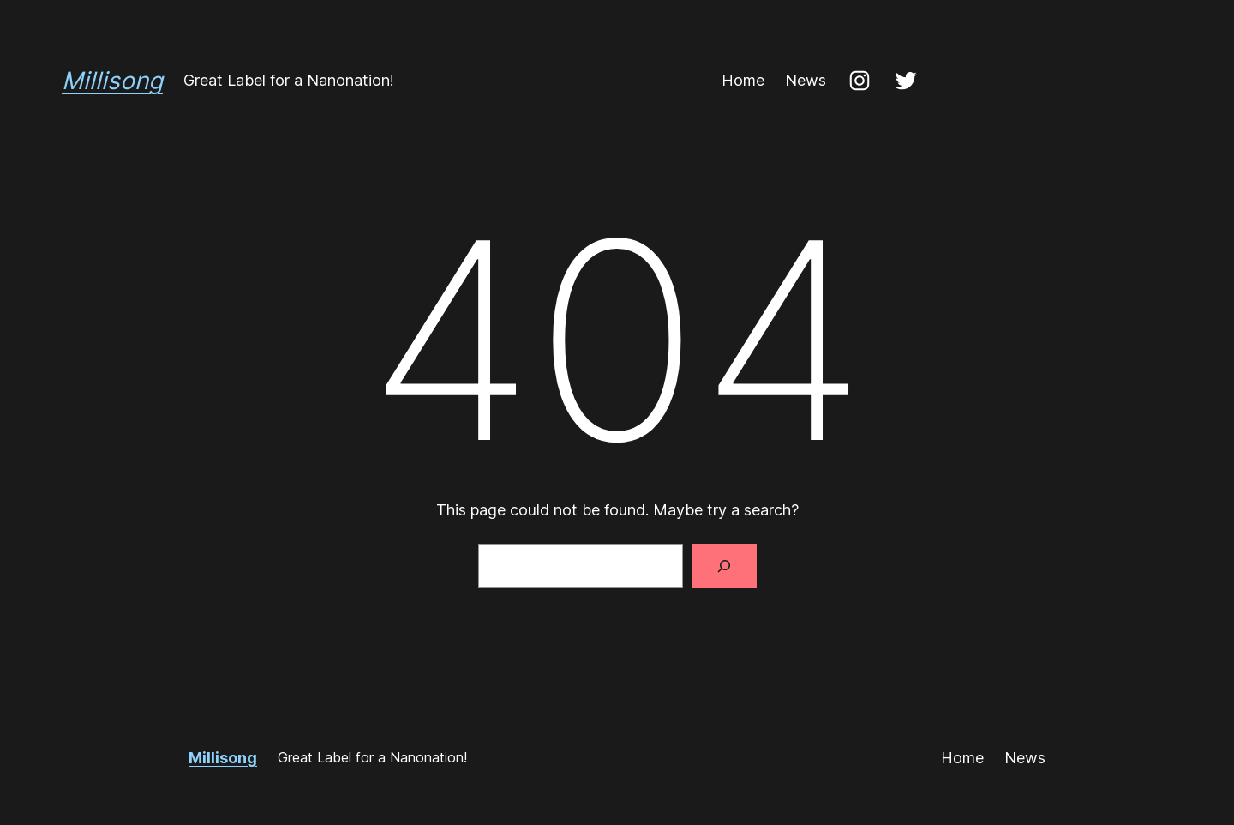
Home (743, 80)
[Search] (724, 566)
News (805, 80)
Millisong (112, 80)
